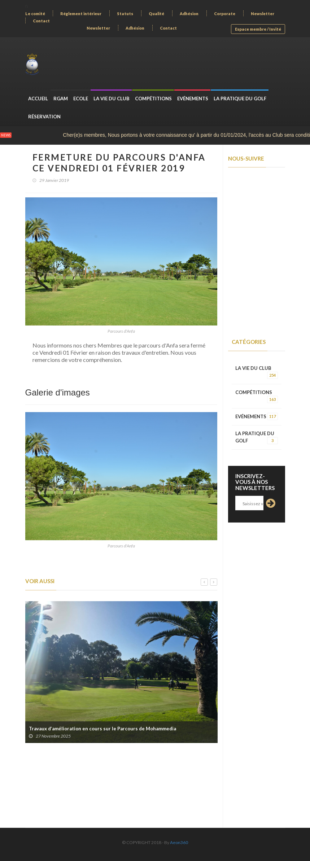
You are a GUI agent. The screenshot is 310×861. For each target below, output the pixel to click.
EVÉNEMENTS (192, 98)
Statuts (125, 13)
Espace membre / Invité (258, 29)
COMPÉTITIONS (153, 98)
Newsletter (262, 13)
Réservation (44, 116)
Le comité (35, 13)
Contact (41, 20)
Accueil (38, 98)
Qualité (156, 13)
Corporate (224, 13)
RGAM (60, 98)
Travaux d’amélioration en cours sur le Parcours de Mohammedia (102, 728)
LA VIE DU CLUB (111, 98)
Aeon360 (179, 842)
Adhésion (189, 13)
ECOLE (80, 98)
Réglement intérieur (80, 13)
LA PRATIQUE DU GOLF (240, 98)
